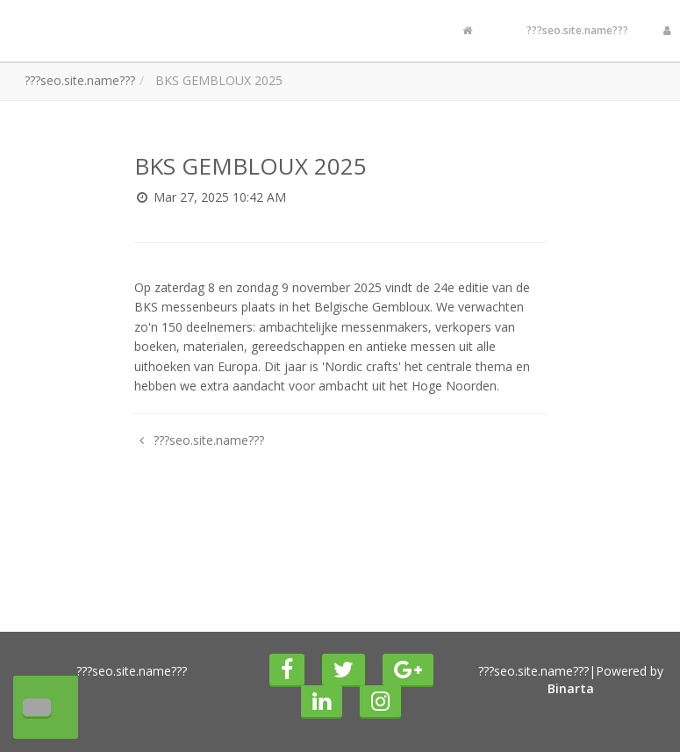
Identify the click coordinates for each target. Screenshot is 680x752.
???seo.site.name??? (577, 30)
